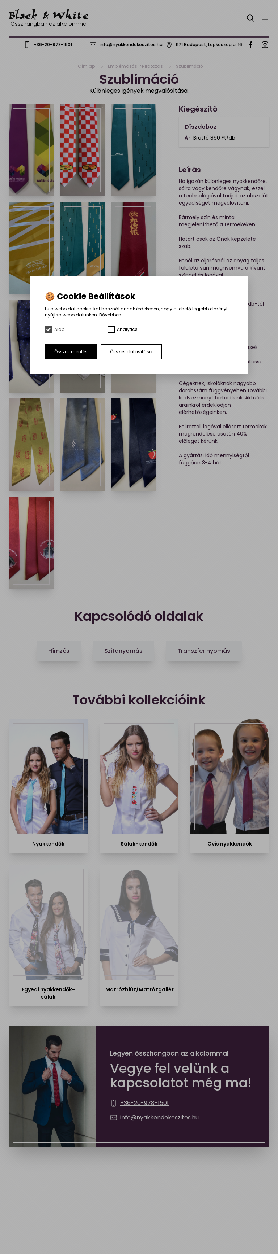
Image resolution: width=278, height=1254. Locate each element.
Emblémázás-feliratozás (135, 66)
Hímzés (59, 651)
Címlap (86, 66)
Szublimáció (189, 66)
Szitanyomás (123, 651)
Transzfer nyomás (203, 651)
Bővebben (110, 315)
